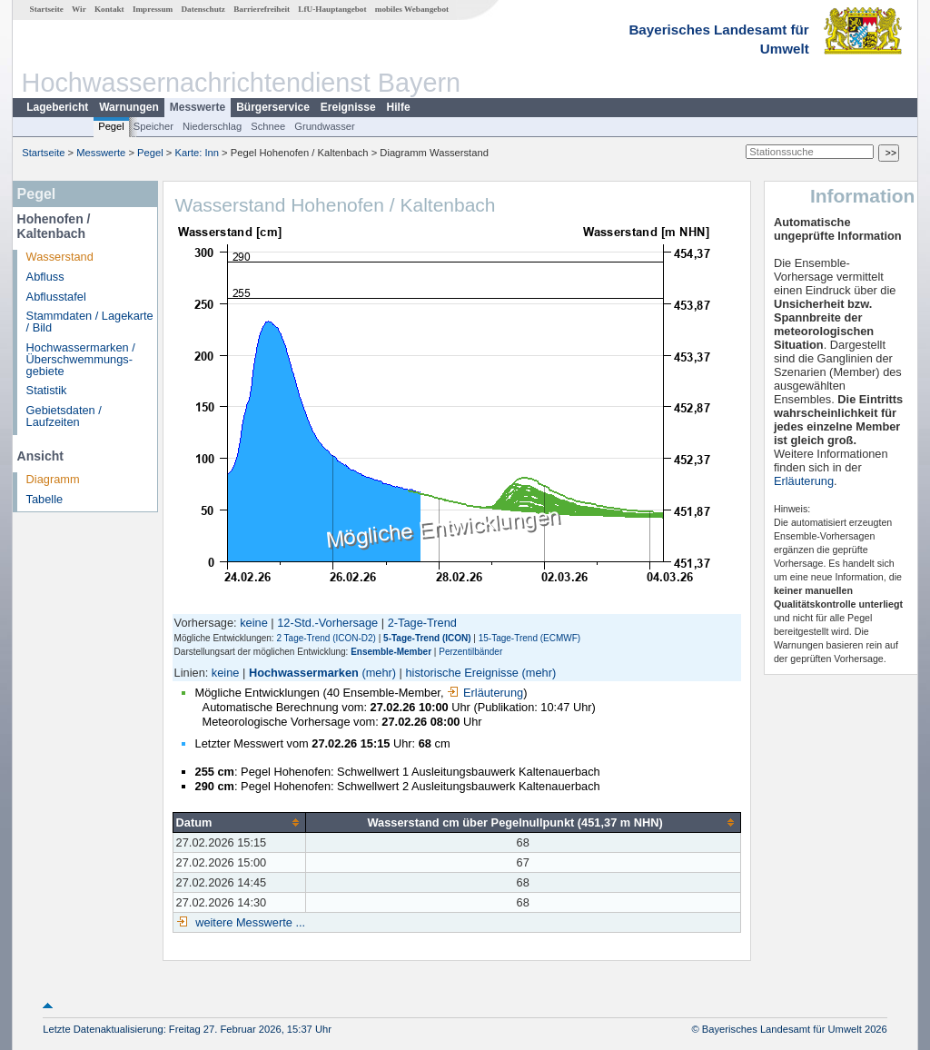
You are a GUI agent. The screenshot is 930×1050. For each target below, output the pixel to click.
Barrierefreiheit (261, 9)
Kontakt (109, 9)
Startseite (47, 9)
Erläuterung (485, 692)
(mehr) (378, 672)
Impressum (153, 9)
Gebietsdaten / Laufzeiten (64, 416)
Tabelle (45, 499)
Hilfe (399, 107)
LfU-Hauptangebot (332, 9)
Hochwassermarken (304, 672)
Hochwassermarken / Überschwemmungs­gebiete (80, 359)
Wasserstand (60, 256)
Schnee (268, 126)
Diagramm (53, 479)
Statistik (46, 390)
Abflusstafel (56, 296)
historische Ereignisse (462, 672)
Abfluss (45, 276)
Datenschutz (203, 9)
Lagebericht (57, 107)
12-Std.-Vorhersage (327, 622)
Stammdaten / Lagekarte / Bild (89, 321)
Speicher (153, 126)
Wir (79, 9)
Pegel (111, 126)
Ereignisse (348, 107)
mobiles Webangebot (412, 9)
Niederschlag (212, 126)
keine (254, 622)
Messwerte (197, 107)
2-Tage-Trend (422, 622)
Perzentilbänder (470, 652)
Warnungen (129, 107)
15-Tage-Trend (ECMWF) (529, 638)
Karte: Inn (197, 152)
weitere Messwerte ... (249, 922)
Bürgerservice (273, 107)
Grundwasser (324, 126)
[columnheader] (239, 822)
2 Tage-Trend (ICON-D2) (325, 638)
